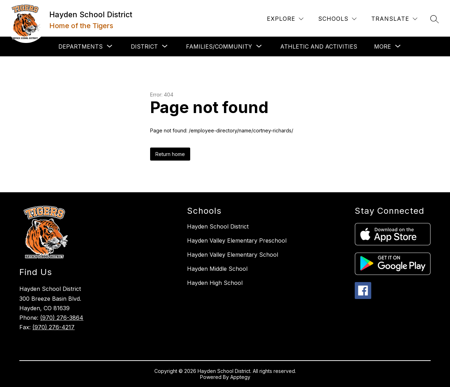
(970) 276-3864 (61, 317)
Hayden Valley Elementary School (232, 254)
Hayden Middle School (217, 268)
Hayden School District (218, 226)
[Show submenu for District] (144, 46)
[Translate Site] (394, 18)
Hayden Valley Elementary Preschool (237, 240)
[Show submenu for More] (382, 46)
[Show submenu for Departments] (80, 46)
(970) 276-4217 (53, 327)
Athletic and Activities (318, 46)
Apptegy (240, 377)
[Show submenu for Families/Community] (219, 46)
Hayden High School (215, 282)
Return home (170, 154)
